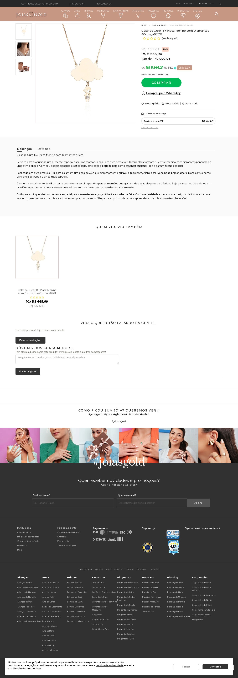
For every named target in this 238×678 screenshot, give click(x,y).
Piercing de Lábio (175, 607)
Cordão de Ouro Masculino (104, 592)
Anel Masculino (49, 640)
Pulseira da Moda (150, 587)
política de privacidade (109, 665)
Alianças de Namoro (26, 592)
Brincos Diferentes (75, 607)
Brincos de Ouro (74, 582)
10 (144, 59)
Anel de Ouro (48, 635)
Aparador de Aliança (26, 616)
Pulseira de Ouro (149, 592)
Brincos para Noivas (76, 611)
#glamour (120, 414)
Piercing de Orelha (175, 587)
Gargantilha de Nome (202, 600)
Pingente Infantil (125, 614)
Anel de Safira (48, 602)
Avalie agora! (170, 38)
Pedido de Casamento (52, 607)
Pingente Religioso (125, 634)
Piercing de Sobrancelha (178, 616)
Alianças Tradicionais (27, 611)
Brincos (88, 14)
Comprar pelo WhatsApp (163, 93)
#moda (134, 414)
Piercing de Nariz (175, 592)
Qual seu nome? (41, 495)
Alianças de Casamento (27, 587)
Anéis (77, 14)
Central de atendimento (69, 532)
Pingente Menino (125, 629)
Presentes (183, 14)
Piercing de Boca (175, 611)
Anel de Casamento (51, 616)
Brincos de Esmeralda (77, 592)
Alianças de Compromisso (28, 621)
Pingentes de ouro (100, 619)
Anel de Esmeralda (50, 582)
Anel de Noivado (49, 626)
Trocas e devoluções (66, 545)
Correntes (103, 14)
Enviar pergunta (27, 371)
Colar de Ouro (98, 582)
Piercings (168, 14)
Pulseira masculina (150, 602)
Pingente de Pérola (126, 605)
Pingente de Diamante (127, 582)
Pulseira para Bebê (150, 582)
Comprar (162, 83)
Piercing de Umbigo (176, 597)
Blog (19, 549)
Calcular (207, 120)
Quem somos (24, 532)
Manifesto (22, 545)
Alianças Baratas (24, 582)
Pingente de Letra (125, 592)
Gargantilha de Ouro (201, 582)
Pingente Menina (125, 624)
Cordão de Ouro (99, 587)
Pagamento (63, 541)
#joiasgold (96, 414)
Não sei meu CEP (149, 127)
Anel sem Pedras (50, 650)
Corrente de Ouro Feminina (104, 602)
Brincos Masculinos (76, 616)
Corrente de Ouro (99, 597)
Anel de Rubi (48, 597)
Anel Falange (48, 645)
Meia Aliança (48, 621)
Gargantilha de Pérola (202, 605)
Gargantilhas (120, 14)
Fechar (186, 666)
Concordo (215, 666)
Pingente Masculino (126, 619)
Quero (198, 502)
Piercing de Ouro (175, 582)
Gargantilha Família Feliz (203, 610)
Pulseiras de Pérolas (151, 607)
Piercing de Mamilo (176, 602)
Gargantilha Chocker (201, 614)
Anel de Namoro (49, 592)
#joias (108, 414)
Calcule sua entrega (153, 113)
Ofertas (197, 14)
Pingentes (138, 14)
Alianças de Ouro (25, 602)
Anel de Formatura (50, 587)
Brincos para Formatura (78, 621)
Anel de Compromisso (52, 611)
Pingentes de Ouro (125, 639)
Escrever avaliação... (30, 340)
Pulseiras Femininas (151, 597)
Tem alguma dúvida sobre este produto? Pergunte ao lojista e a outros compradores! (60, 352)
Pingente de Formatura (128, 587)
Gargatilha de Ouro (100, 629)
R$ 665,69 (161, 59)
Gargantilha (97, 624)
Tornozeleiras (148, 611)
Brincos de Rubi (74, 597)
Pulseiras (153, 14)
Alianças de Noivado (26, 597)
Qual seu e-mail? (127, 495)
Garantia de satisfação (28, 541)
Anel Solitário (48, 631)
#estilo (144, 414)
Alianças (65, 14)
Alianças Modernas (25, 607)
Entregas (61, 536)
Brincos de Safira (75, 602)
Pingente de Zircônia (127, 610)
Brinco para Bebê (75, 587)
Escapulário (197, 619)
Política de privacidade (28, 536)
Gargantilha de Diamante (203, 595)
